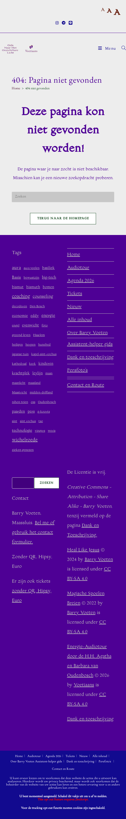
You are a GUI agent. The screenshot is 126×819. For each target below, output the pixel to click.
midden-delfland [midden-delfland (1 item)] (41, 392)
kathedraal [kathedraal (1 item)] (19, 364)
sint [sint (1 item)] (14, 421)
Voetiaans (84, 685)
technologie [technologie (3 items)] (22, 431)
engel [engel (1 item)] (15, 325)
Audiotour (78, 268)
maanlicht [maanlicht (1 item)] (18, 383)
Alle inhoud (79, 320)
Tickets (74, 294)
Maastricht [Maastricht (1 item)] (19, 392)
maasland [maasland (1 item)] (34, 383)
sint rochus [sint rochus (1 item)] (28, 421)
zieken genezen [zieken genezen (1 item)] (23, 450)
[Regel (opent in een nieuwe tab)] (69, 23)
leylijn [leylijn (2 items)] (37, 373)
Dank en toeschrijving (90, 357)
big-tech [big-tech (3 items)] (49, 277)
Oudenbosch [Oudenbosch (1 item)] (47, 402)
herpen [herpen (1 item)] (30, 345)
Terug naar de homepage (63, 218)
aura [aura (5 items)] (16, 268)
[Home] (16, 88)
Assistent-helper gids (90, 344)
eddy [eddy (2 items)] (35, 316)
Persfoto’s (77, 370)
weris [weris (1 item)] (51, 431)
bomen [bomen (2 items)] (48, 287)
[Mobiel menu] (108, 49)
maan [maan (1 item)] (49, 373)
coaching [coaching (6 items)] (21, 296)
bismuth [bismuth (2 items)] (33, 287)
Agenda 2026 (80, 281)
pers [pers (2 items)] (31, 412)
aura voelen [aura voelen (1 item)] (32, 268)
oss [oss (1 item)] (33, 402)
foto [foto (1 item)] (45, 325)
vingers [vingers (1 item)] (40, 431)
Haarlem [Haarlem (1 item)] (39, 335)
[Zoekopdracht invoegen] (63, 197)
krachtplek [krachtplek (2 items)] (21, 373)
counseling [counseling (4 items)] (43, 296)
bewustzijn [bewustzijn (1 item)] (31, 278)
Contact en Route (85, 385)
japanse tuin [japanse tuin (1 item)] (20, 354)
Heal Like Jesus (83, 550)
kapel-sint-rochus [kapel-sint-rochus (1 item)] (44, 354)
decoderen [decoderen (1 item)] (19, 306)
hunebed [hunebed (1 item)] (44, 345)
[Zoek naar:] (122, 49)
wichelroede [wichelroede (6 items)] (25, 440)
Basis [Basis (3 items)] (16, 277)
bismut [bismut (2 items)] (18, 287)
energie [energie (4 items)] (48, 315)
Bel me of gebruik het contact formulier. (33, 532)
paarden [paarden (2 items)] (18, 412)
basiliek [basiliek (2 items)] (48, 268)
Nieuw (74, 307)
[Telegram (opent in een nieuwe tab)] (63, 23)
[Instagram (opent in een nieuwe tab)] (57, 23)
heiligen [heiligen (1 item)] (17, 345)
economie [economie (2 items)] (20, 316)
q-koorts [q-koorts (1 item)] (43, 412)
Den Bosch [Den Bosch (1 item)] (37, 306)
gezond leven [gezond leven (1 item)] (21, 335)
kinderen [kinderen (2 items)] (45, 364)
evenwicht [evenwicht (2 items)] (30, 325)
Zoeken (20, 472)
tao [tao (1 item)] (40, 421)
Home (73, 255)
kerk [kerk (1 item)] (32, 364)
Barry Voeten (99, 559)
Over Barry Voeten (87, 333)
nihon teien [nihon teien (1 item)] (20, 402)
